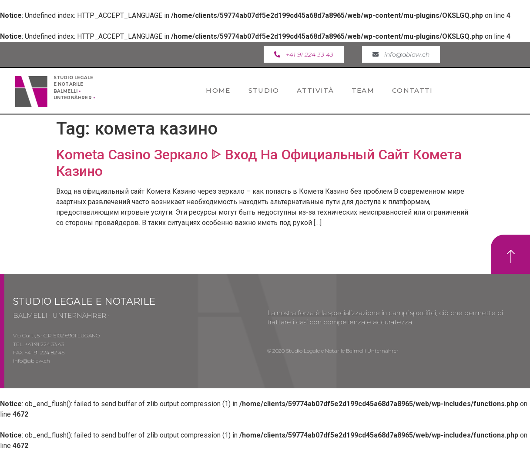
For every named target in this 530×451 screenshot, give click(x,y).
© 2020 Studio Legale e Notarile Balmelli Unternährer (333, 350)
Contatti (412, 90)
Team (363, 90)
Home (218, 90)
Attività (315, 90)
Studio (263, 90)
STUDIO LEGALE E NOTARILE (84, 301)
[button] (304, 54)
